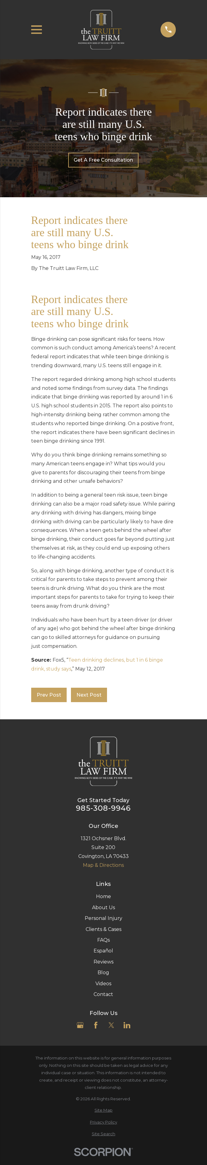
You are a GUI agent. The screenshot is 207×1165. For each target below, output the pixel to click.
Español (103, 951)
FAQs (103, 940)
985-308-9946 (103, 808)
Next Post (89, 695)
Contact (103, 994)
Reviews (103, 962)
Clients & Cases (103, 929)
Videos (103, 983)
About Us (103, 907)
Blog (103, 972)
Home (103, 896)
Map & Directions (103, 865)
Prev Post (49, 695)
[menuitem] (103, 1110)
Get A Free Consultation (103, 160)
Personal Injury (103, 918)
